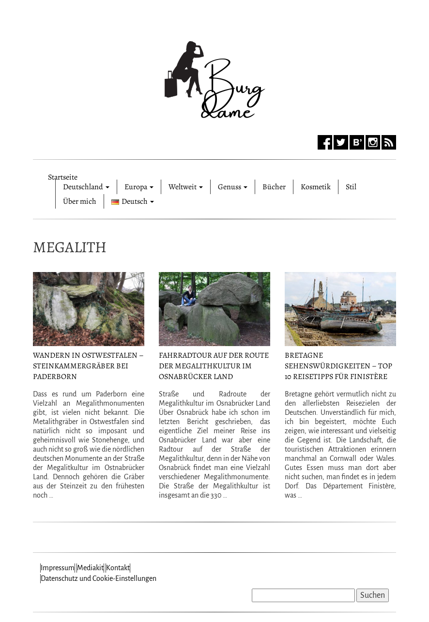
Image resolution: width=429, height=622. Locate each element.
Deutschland (86, 187)
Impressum (58, 568)
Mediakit (90, 568)
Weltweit (186, 187)
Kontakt (118, 568)
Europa (138, 187)
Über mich (79, 201)
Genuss (232, 187)
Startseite (62, 176)
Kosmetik (316, 187)
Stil (351, 187)
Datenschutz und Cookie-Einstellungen (98, 578)
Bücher (274, 187)
